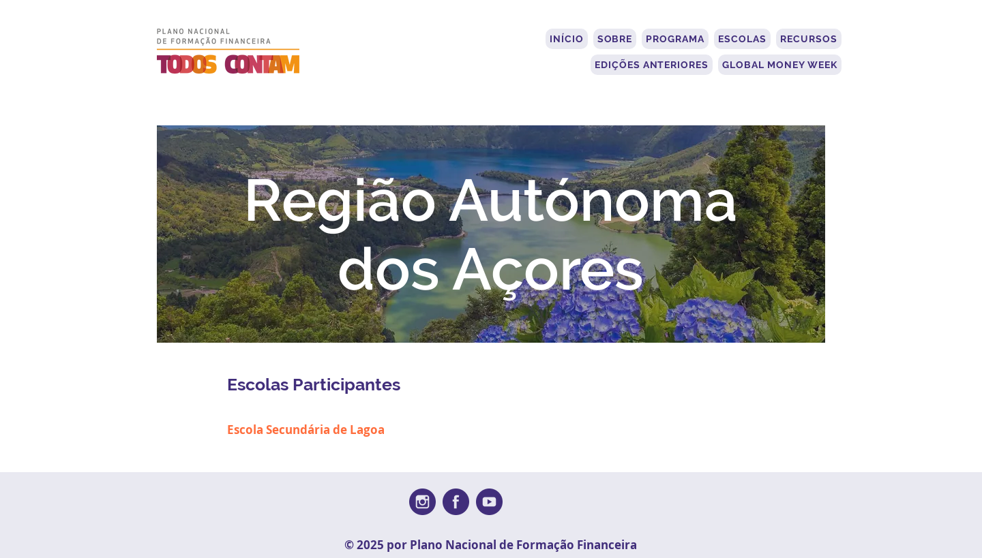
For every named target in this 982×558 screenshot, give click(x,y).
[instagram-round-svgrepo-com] (422, 502)
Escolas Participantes (313, 384)
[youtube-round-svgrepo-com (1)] (489, 502)
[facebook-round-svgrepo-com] (456, 502)
